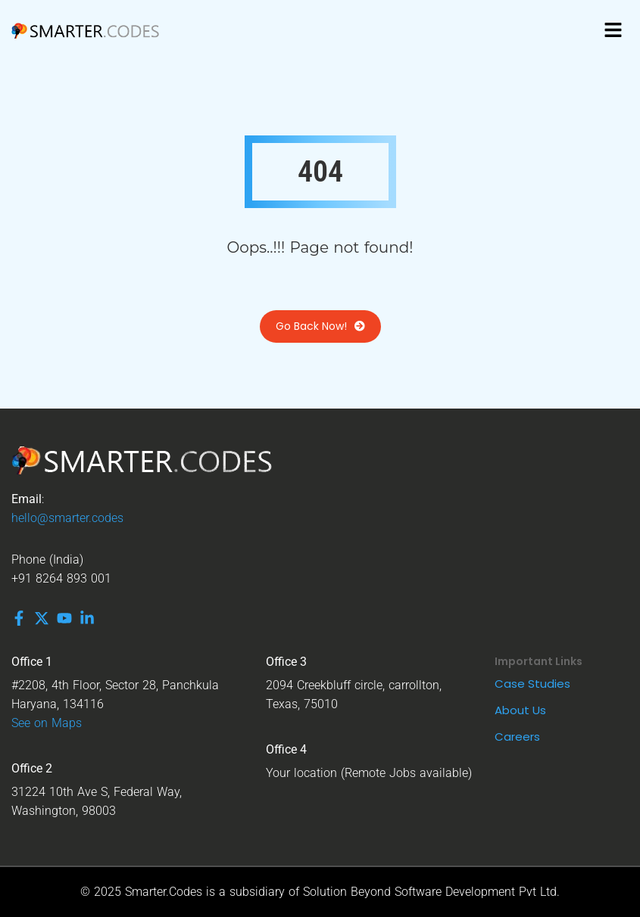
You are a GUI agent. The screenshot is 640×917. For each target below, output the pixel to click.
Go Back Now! (320, 326)
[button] (613, 30)
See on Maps (46, 723)
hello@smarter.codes (67, 518)
